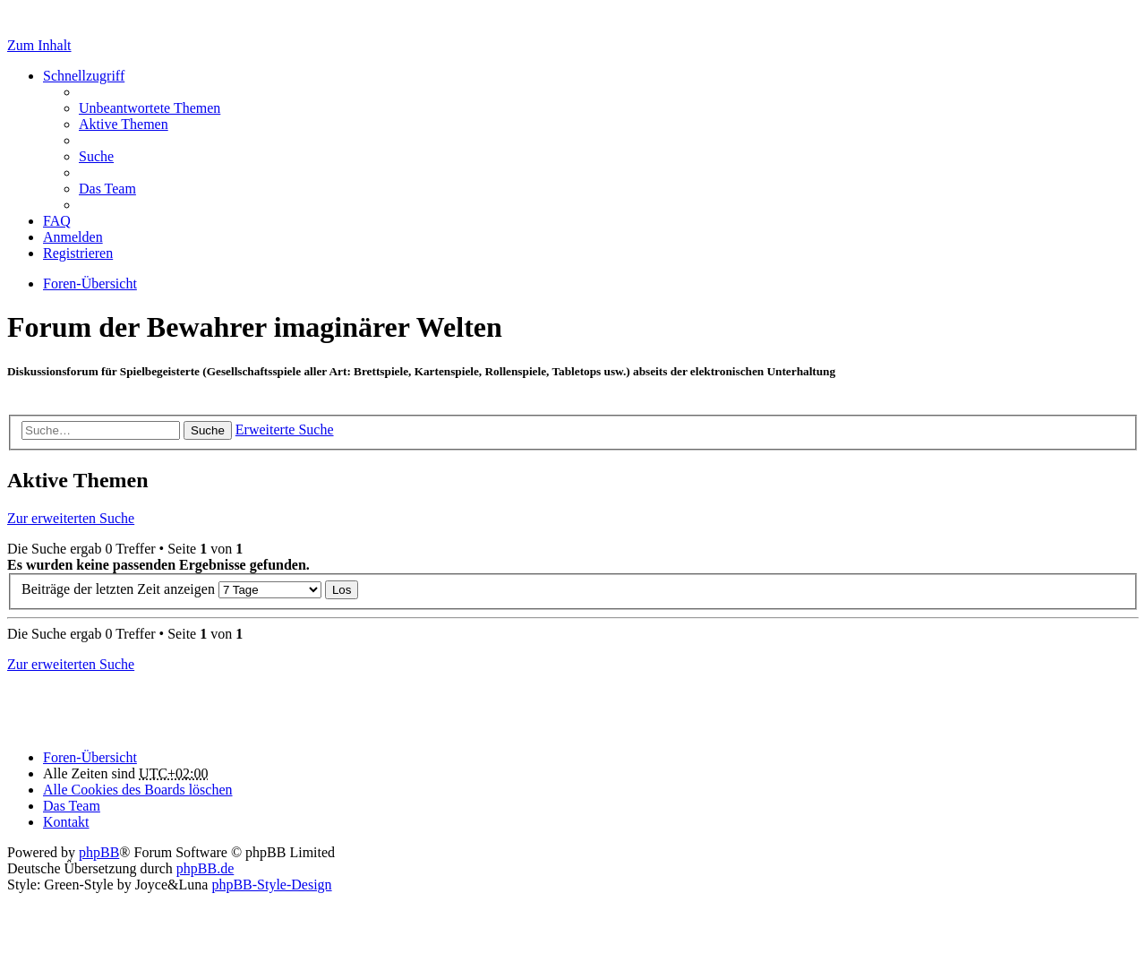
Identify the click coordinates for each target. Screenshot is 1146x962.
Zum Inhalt (39, 45)
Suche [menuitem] (96, 156)
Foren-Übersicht (90, 757)
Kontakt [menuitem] (66, 821)
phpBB (99, 852)
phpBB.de (205, 868)
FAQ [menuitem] (57, 220)
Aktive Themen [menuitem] (123, 124)
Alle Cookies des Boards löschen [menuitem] (138, 789)
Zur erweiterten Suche (70, 518)
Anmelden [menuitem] (73, 237)
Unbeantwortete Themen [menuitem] (149, 108)
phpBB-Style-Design (271, 884)
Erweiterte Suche (284, 429)
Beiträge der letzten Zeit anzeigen (171, 589)
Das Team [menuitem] (107, 188)
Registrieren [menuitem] (78, 253)
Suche (208, 430)
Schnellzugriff (83, 75)
